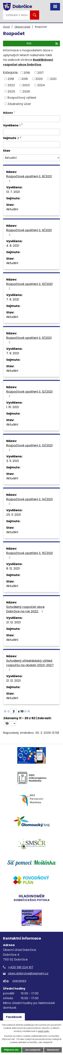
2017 (40, 72)
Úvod (6, 27)
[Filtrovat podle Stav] (31, 157)
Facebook (14, 1017)
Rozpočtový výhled (22, 98)
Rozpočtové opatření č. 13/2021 (29, 447)
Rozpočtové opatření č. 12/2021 (29, 393)
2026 (26, 91)
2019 (24, 79)
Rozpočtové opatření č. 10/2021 (29, 286)
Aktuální (12, 209)
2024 (41, 85)
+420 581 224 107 (20, 967)
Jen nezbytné (32, 1049)
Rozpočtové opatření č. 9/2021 (29, 232)
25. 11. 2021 (13, 515)
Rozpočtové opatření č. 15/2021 (29, 555)
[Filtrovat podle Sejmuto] (31, 144)
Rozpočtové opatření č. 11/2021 (29, 340)
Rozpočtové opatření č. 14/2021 (29, 501)
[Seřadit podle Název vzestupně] (15, 111)
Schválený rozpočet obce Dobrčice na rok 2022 (25, 609)
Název (8, 113)
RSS (42, 43)
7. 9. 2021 (12, 299)
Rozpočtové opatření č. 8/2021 (29, 178)
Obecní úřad (22, 27)
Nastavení (53, 1049)
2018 (11, 79)
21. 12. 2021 (13, 622)
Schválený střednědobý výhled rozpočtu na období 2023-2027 (30, 665)
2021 (53, 79)
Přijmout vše (11, 1049)
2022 (11, 85)
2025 (11, 91)
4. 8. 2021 (12, 245)
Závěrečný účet (19, 104)
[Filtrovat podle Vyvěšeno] (31, 132)
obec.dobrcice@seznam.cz (28, 973)
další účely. (44, 1031)
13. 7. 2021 (13, 192)
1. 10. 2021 (12, 407)
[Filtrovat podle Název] (31, 118)
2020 (39, 79)
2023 (26, 85)
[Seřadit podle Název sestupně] (15, 112)
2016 (27, 72)
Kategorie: (10, 72)
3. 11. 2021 (12, 461)
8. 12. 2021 (13, 568)
